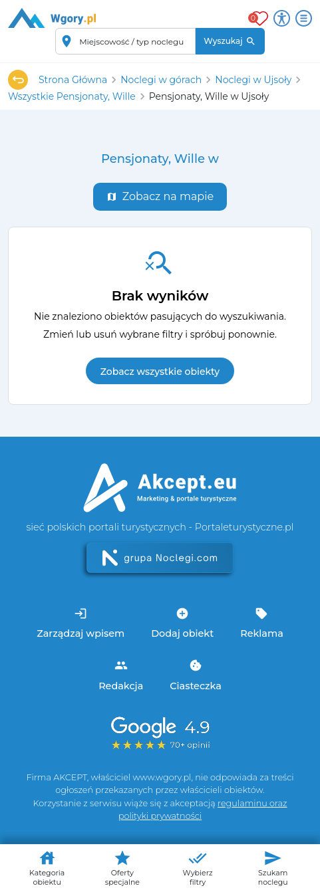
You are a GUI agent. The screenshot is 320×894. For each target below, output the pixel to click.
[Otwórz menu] (303, 18)
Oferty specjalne (122, 868)
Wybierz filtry (197, 868)
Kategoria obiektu (47, 868)
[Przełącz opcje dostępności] (281, 18)
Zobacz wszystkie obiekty (160, 372)
